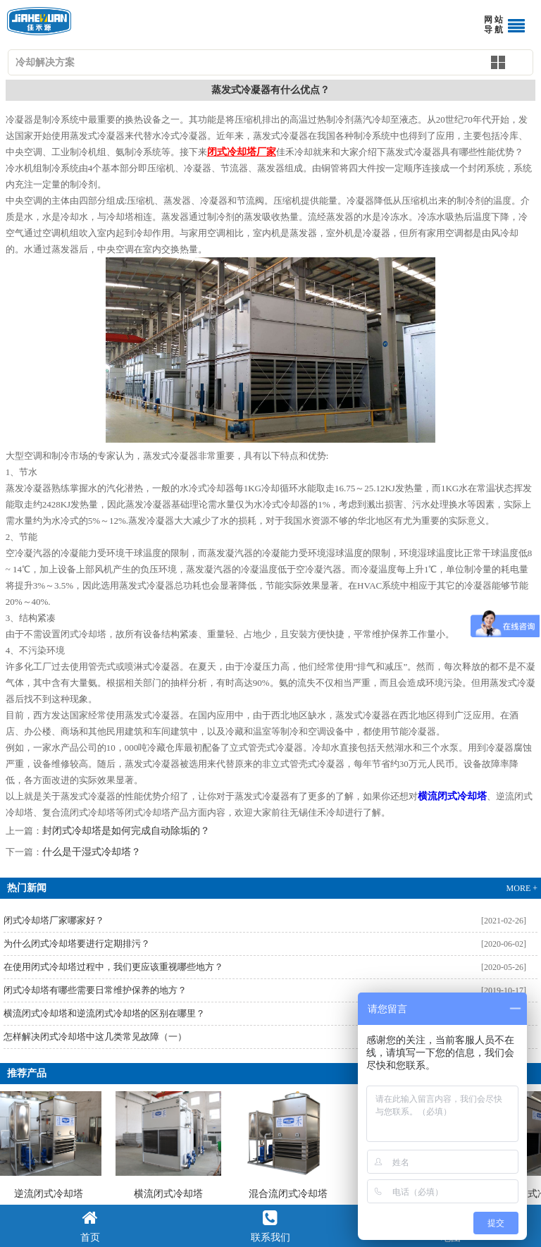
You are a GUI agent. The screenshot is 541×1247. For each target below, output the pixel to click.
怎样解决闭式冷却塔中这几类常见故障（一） (95, 1036)
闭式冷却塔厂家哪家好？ (54, 920)
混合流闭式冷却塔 (289, 1145)
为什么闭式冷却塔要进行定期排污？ (77, 943)
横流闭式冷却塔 (170, 1145)
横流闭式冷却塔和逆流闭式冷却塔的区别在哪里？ (104, 1013)
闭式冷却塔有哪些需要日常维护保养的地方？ (95, 990)
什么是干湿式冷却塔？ (91, 852)
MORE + (521, 888)
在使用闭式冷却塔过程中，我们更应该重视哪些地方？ (113, 967)
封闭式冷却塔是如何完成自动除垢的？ (126, 830)
